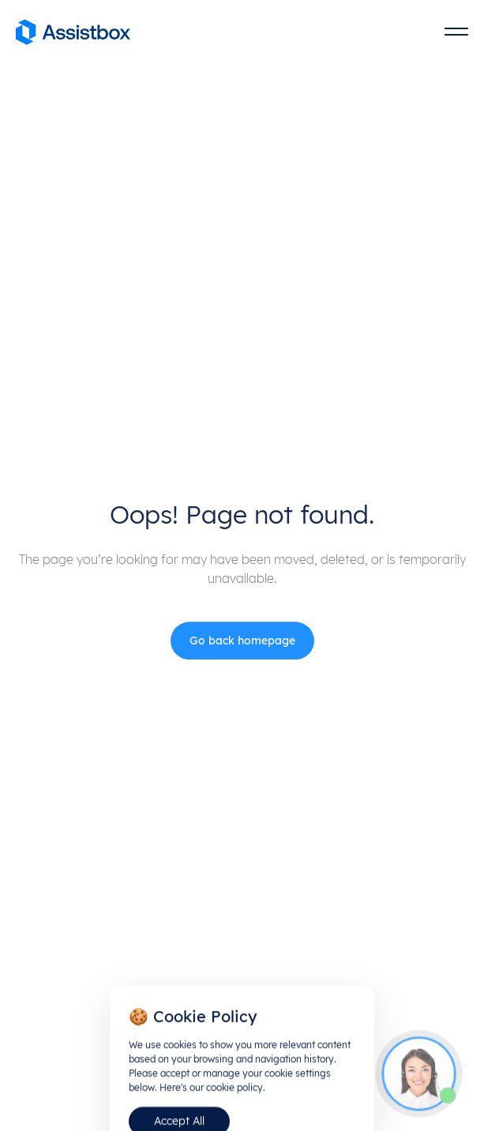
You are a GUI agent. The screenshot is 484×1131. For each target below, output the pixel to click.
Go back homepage (242, 643)
